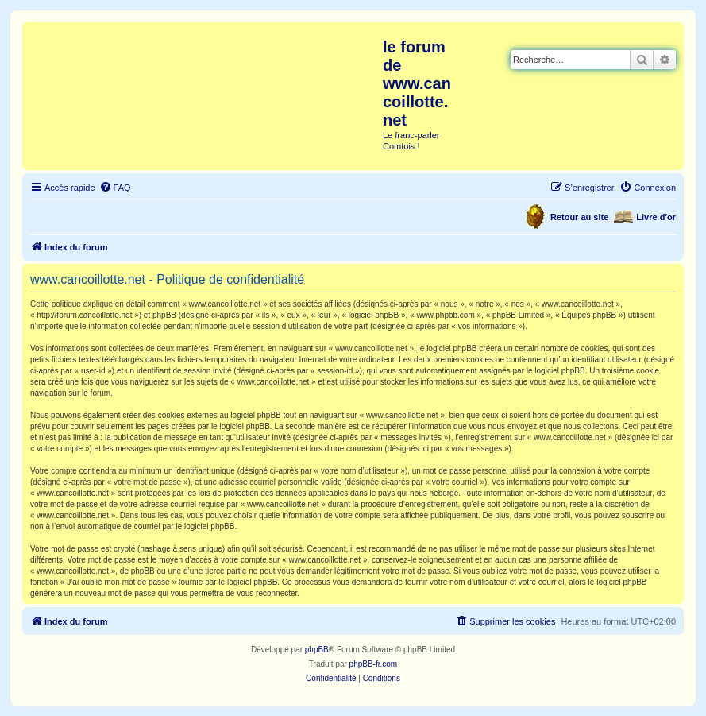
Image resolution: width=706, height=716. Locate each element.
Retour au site (579, 217)
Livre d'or (656, 217)
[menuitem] (115, 187)
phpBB (317, 649)
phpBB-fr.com (373, 664)
